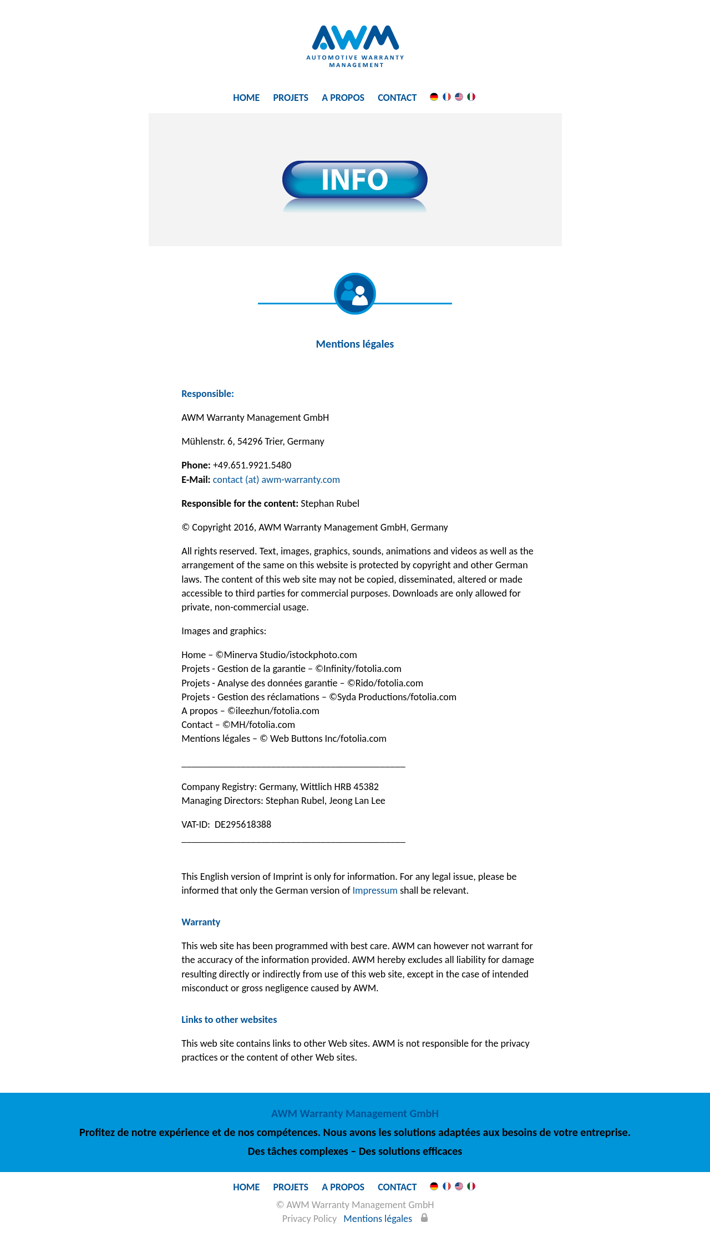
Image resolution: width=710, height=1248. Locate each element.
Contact (397, 97)
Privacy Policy (309, 1219)
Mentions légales (377, 1219)
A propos (343, 97)
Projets (290, 97)
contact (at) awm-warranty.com (276, 479)
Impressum (375, 890)
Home (246, 97)
